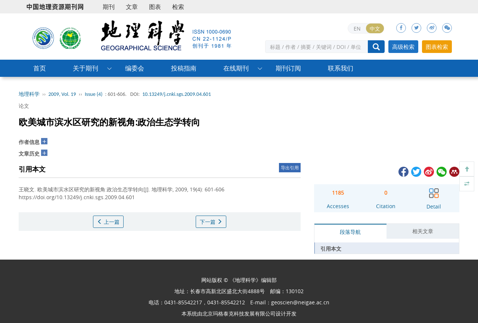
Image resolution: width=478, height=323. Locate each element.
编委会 (134, 68)
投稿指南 (183, 68)
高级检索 (403, 46)
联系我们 (340, 68)
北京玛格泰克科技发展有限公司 (239, 313)
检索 (178, 7)
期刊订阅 (288, 68)
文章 (132, 7)
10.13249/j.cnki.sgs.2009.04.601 (176, 94)
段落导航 (350, 231)
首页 (39, 68)
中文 (375, 28)
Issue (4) (94, 94)
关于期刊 (85, 68)
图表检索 (437, 46)
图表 (155, 7)
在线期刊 (236, 68)
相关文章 (422, 231)
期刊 (109, 7)
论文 (24, 105)
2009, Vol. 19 (62, 94)
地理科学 (29, 94)
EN (357, 28)
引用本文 (330, 248)
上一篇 (108, 221)
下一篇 (211, 221)
